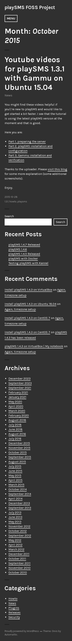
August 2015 (17, 461)
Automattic (11, 634)
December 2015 (19, 443)
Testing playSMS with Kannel (28, 263)
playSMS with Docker (23, 258)
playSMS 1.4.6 (17, 249)
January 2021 (17, 397)
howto (13, 201)
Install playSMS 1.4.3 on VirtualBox (28, 289)
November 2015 (19, 448)
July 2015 (14, 466)
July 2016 (14, 438)
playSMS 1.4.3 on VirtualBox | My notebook (34, 346)
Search (9, 216)
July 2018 (15, 424)
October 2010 (17, 572)
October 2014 (17, 489)
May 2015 (14, 475)
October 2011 (17, 558)
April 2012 (15, 545)
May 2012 (14, 540)
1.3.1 (6, 201)
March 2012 (16, 549)
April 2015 (15, 480)
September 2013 (19, 508)
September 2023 (20, 383)
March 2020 (16, 411)
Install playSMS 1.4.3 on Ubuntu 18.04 (30, 304)
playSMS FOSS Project (30, 7)
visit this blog (57, 169)
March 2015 (16, 485)
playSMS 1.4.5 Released (24, 254)
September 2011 (19, 563)
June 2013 (15, 517)
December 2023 (19, 378)
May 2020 (15, 401)
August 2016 (17, 434)
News (8, 95)
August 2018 (17, 420)
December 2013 (19, 503)
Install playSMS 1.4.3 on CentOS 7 (27, 318)
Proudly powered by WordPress (22, 631)
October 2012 (17, 531)
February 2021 (18, 392)
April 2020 (15, 406)
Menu (11, 18)
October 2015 (17, 452)
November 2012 (19, 526)
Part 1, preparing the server (27, 141)
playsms (22, 201)
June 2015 (15, 471)
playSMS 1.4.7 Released (24, 244)
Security (14, 617)
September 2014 (19, 494)
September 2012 (19, 535)
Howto (12, 598)
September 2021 (19, 388)
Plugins (13, 608)
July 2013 (14, 512)
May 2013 (14, 521)
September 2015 (19, 457)
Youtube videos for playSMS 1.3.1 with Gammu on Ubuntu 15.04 (35, 73)
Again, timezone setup (20, 309)
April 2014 (15, 498)
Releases (14, 612)
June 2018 (15, 429)
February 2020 (18, 415)
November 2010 (19, 568)
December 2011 (18, 554)
